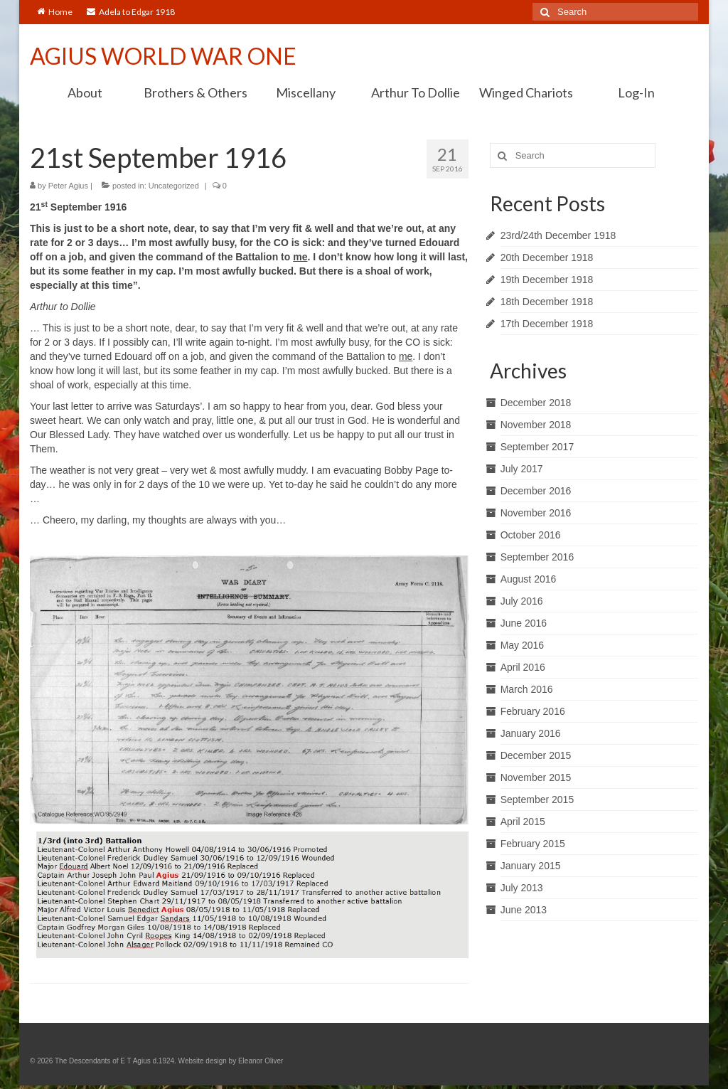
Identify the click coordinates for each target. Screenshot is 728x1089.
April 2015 (522, 821)
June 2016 (523, 623)
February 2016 (532, 711)
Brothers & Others (195, 92)
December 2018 (536, 402)
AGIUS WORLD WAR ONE (163, 56)
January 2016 (530, 733)
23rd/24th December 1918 (558, 235)
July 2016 (521, 601)
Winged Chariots (526, 92)
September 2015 (537, 799)
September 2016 (537, 557)
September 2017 (537, 446)
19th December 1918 (547, 279)
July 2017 (521, 468)
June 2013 (523, 909)
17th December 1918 (547, 323)
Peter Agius (68, 185)
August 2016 (528, 579)
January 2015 (530, 865)
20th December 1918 (547, 257)
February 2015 (532, 843)
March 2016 (526, 689)
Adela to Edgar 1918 (131, 11)
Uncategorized (174, 185)
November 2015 (536, 777)
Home (55, 11)
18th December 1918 (547, 301)
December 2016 (536, 490)
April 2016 (522, 667)
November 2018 (536, 424)
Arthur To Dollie (415, 92)
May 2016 (522, 645)
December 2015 (536, 755)
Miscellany (306, 92)
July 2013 (521, 887)
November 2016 (536, 513)
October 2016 (530, 535)
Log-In (636, 92)
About (85, 92)
